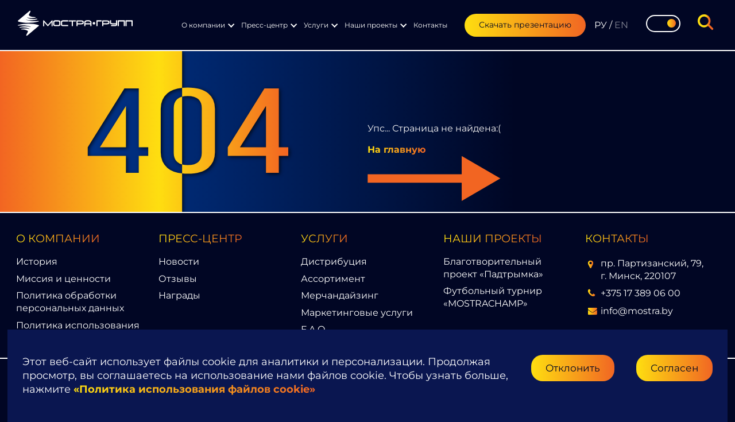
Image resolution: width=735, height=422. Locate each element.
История (36, 261)
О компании (203, 25)
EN (621, 25)
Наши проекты (371, 25)
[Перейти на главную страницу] (75, 25)
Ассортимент (333, 278)
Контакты (430, 25)
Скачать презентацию (525, 25)
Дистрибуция (334, 261)
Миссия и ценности (63, 278)
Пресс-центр (264, 25)
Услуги (316, 25)
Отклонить (573, 368)
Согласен (674, 368)
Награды (179, 295)
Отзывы (177, 278)
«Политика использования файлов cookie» (194, 389)
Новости (178, 261)
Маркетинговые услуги (357, 312)
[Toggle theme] (663, 23)
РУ (600, 25)
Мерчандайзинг (339, 295)
